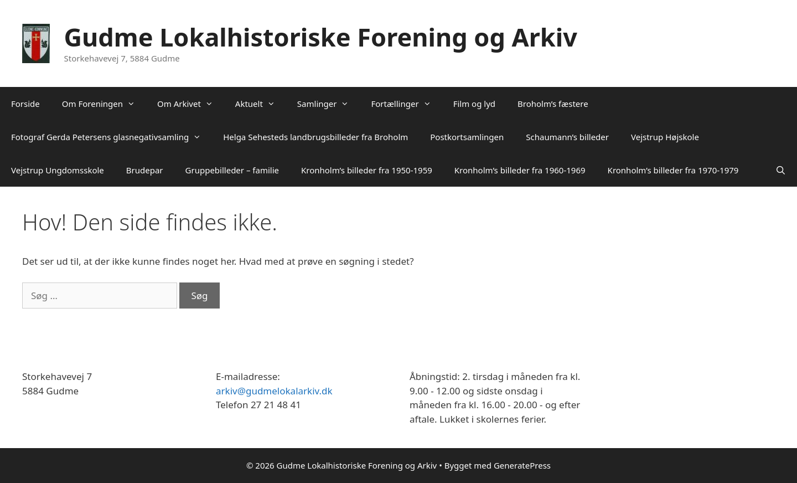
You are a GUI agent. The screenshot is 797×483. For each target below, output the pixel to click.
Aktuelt (260, 103)
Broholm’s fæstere (552, 103)
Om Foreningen (104, 103)
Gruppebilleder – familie (232, 170)
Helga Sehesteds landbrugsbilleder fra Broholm (315, 136)
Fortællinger (406, 103)
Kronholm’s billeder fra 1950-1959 (366, 170)
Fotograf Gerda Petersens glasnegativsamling (111, 136)
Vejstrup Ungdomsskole (57, 170)
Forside (25, 103)
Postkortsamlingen (467, 136)
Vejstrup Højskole (665, 136)
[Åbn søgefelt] (780, 170)
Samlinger (328, 103)
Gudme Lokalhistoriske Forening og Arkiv (320, 37)
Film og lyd (474, 103)
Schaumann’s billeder (567, 136)
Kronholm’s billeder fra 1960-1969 (520, 170)
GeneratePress (522, 465)
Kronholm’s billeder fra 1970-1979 (673, 170)
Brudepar (144, 170)
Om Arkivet (190, 103)
